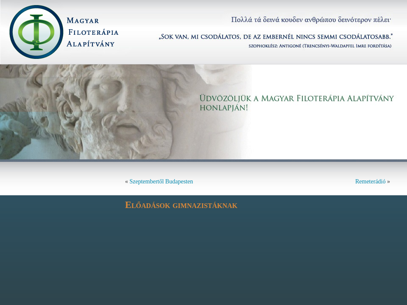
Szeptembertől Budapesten (161, 181)
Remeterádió (370, 181)
